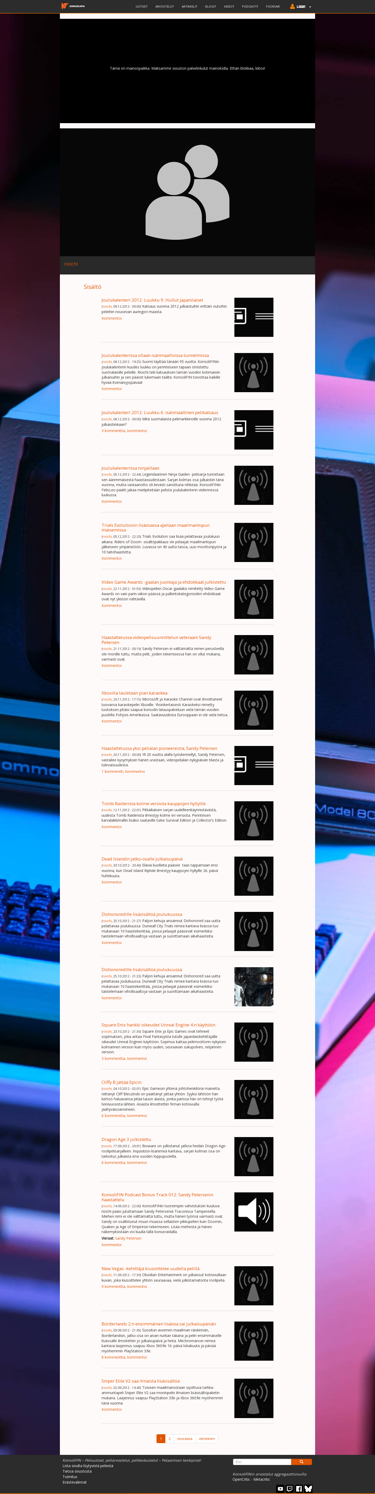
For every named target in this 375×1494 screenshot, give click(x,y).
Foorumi (273, 6)
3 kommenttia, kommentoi (124, 430)
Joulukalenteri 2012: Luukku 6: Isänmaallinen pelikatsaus (160, 412)
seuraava (184, 1438)
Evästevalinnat (75, 1482)
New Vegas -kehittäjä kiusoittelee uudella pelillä (150, 1268)
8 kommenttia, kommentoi (124, 1357)
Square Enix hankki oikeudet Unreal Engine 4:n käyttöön (158, 1025)
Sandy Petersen (128, 1238)
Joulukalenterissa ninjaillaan (130, 468)
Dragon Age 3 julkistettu (126, 1139)
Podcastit (250, 6)
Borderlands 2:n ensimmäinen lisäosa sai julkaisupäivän (159, 1324)
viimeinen (207, 1438)
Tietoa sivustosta (77, 1471)
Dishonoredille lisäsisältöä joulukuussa (142, 914)
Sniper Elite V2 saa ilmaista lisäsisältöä (141, 1381)
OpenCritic (241, 1479)
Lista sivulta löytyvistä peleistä (88, 1465)
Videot (229, 6)
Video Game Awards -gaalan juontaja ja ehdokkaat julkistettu (164, 582)
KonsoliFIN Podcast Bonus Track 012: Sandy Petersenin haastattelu (157, 1197)
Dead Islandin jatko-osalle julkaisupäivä (142, 859)
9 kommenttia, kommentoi (124, 1286)
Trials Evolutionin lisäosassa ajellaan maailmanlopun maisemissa (156, 527)
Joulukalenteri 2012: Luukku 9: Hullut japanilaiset (152, 300)
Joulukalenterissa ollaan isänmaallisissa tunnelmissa (155, 355)
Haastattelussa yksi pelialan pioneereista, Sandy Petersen (159, 748)
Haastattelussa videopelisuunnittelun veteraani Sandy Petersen (156, 639)
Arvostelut (164, 6)
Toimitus (70, 1476)
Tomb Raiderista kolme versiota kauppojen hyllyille (154, 803)
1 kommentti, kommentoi (123, 771)
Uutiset (142, 6)
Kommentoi (112, 318)
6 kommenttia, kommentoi (124, 1115)
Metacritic (261, 1479)
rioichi (107, 306)
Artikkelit (189, 6)
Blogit (210, 6)
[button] (299, 7)
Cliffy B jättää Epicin (121, 1082)
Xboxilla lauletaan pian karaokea (134, 693)
